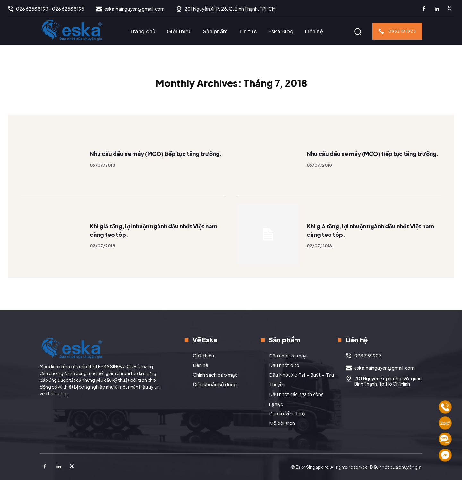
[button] (357, 31)
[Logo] (72, 30)
